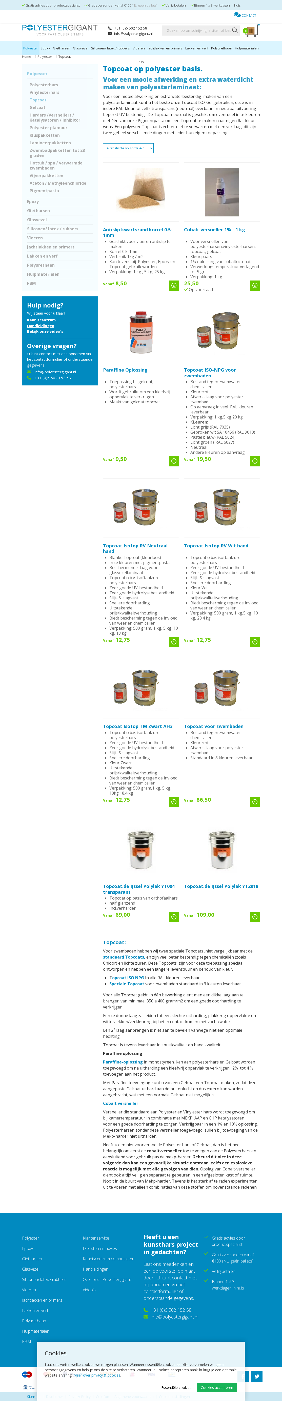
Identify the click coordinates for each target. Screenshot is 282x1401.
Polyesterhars (44, 85)
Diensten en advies (100, 1248)
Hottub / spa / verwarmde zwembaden (56, 165)
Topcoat (38, 100)
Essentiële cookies (176, 1387)
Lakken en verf (196, 48)
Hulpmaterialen (247, 48)
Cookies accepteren (217, 1387)
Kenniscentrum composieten (108, 1259)
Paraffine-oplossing (123, 1062)
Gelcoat (38, 107)
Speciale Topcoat (127, 984)
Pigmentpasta (44, 190)
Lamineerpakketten (50, 143)
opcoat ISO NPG (128, 977)
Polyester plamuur (48, 127)
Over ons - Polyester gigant (107, 1279)
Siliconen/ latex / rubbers (110, 48)
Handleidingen (40, 325)
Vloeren (139, 48)
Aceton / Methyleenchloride (58, 183)
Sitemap (34, 1396)
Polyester (30, 48)
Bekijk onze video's (45, 331)
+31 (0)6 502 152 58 (127, 28)
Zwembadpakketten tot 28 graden (57, 153)
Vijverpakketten (46, 175)
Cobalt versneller (120, 1103)
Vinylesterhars (44, 92)
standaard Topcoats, (124, 957)
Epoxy (45, 48)
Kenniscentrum (41, 319)
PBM (141, 62)
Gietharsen (61, 48)
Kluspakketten (45, 135)
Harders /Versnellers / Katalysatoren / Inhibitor (55, 117)
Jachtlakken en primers (165, 48)
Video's (89, 1290)
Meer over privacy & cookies (96, 1375)
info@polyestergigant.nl (130, 33)
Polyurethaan (221, 48)
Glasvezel (80, 48)
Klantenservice (96, 1238)
